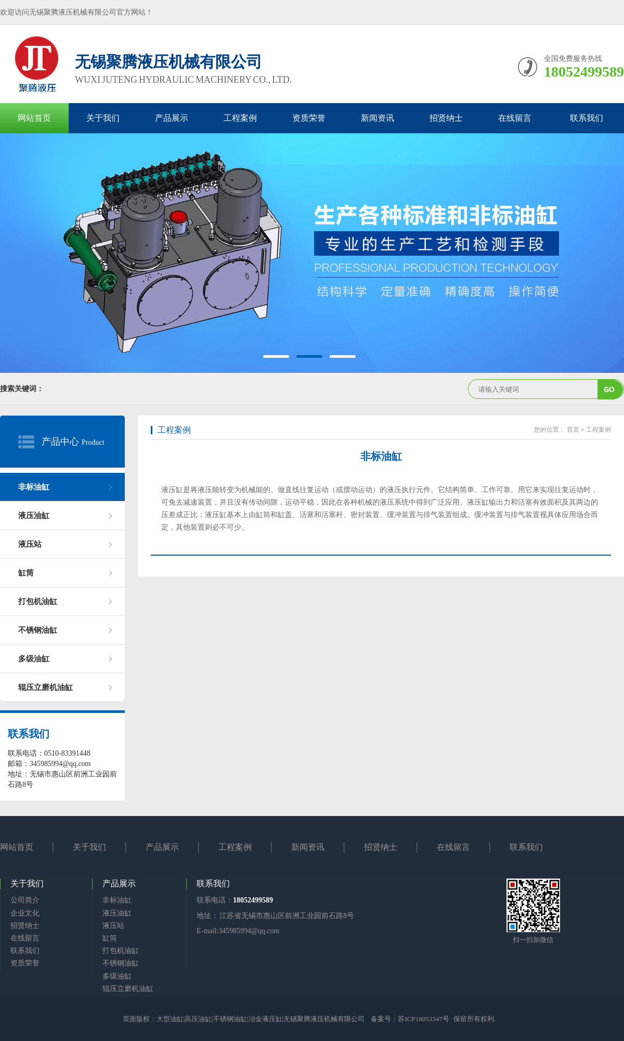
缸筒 (26, 573)
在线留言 (514, 118)
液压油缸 (33, 515)
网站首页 (34, 118)
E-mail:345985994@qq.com (238, 931)
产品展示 (171, 118)
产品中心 (60, 441)
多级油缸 (33, 659)
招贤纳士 (446, 118)
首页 (573, 429)
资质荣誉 (309, 118)
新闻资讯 (377, 118)
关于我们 (103, 118)
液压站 (30, 544)
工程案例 (240, 118)
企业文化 (25, 913)
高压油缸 (198, 1019)
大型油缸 (170, 1019)
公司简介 (25, 900)
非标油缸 (33, 487)
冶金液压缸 (265, 1019)
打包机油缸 (37, 601)
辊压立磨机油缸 (45, 687)
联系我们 (586, 118)
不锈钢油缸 (37, 630)
